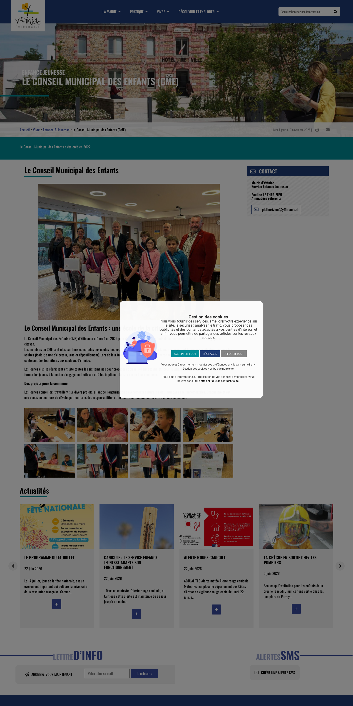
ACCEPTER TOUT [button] (185, 354)
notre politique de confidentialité (219, 381)
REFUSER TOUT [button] (234, 354)
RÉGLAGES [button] (210, 354)
